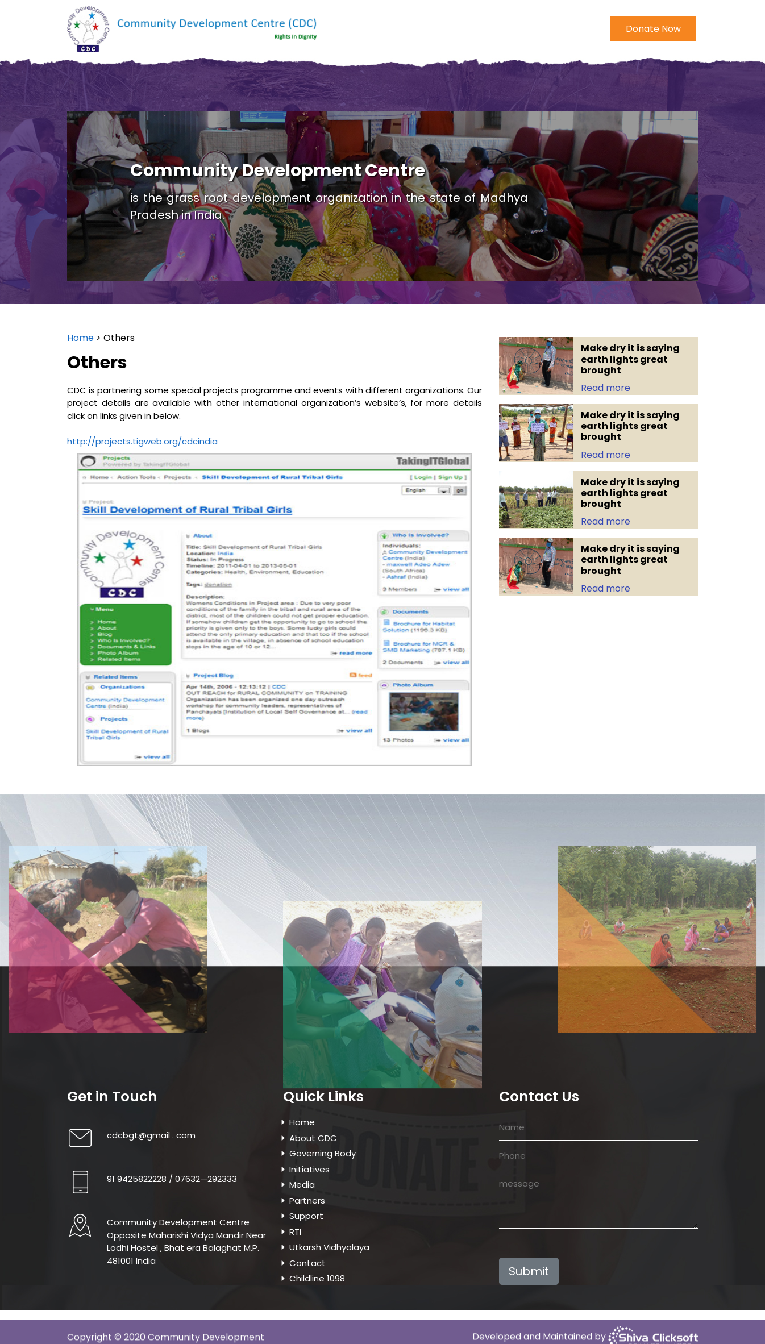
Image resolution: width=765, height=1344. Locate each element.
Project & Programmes (396, 89)
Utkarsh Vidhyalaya (496, 89)
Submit (529, 1271)
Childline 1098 (624, 89)
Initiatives (279, 89)
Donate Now (653, 26)
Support (306, 1216)
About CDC (144, 89)
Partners (307, 1200)
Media (323, 89)
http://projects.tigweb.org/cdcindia (125, 441)
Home (96, 89)
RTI (295, 1232)
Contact (566, 89)
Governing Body (213, 89)
